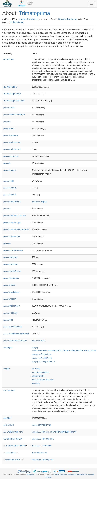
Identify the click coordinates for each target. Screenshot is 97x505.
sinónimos (11, 278)
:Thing (36, 368)
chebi (8, 128)
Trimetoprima (34, 13)
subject (8, 347)
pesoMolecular (13, 250)
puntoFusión (12, 271)
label (7, 418)
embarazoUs (12, 149)
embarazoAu (12, 142)
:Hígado (39, 201)
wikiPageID (10, 87)
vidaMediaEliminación (16, 333)
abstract (8, 59)
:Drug (36, 383)
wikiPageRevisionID (14, 100)
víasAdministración (15, 340)
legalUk (9, 195)
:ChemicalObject (40, 372)
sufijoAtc (10, 313)
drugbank (10, 135)
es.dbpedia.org (16, 22)
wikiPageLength (12, 94)
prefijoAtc (10, 257)
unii (8, 320)
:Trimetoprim (41, 446)
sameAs (8, 425)
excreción (10, 156)
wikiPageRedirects (15, 446)
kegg (8, 181)
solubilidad (11, 292)
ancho (9, 107)
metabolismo (12, 201)
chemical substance (28, 19)
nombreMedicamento (16, 229)
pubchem (10, 264)
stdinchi (10, 299)
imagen (9, 170)
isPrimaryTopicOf (12, 439)
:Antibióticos (42, 358)
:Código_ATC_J (43, 361)
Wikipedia (30, 475)
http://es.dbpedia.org (67, 19)
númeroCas (11, 236)
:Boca (38, 340)
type (6, 368)
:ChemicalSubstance (42, 379)
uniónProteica (12, 327)
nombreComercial (14, 215)
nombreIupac (12, 222)
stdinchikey (11, 306)
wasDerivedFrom (13, 432)
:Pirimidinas (41, 354)
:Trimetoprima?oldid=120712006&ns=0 (54, 432)
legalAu (9, 188)
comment (9, 390)
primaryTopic (12, 459)
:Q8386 (38, 376)
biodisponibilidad (14, 114)
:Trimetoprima (41, 425)
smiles (9, 285)
